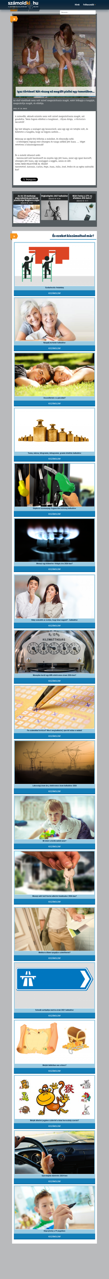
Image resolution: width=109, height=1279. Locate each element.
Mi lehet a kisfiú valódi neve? (54, 841)
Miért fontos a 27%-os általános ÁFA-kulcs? (82, 197)
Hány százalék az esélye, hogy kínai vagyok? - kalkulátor (54, 620)
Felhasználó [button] (89, 4)
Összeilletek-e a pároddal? (55, 398)
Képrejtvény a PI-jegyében (54, 1231)
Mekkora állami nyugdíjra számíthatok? (55, 952)
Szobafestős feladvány (54, 287)
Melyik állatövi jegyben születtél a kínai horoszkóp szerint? (54, 1120)
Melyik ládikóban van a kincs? (54, 1065)
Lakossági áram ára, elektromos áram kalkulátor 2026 (55, 786)
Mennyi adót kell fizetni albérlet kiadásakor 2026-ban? (54, 896)
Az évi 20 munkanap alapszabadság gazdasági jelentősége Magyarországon (26, 198)
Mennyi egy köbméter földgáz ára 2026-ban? (54, 563)
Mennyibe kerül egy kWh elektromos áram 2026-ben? (54, 675)
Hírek (77, 4)
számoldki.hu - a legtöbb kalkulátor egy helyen (23, 5)
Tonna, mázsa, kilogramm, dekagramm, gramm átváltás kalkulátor (54, 453)
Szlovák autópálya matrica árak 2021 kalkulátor (54, 1010)
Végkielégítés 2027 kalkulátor (54, 196)
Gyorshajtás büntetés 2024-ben (54, 1176)
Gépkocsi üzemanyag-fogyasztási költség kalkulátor (54, 508)
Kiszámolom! (54, 293)
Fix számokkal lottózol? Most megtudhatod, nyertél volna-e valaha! (54, 730)
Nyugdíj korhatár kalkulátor (54, 343)
